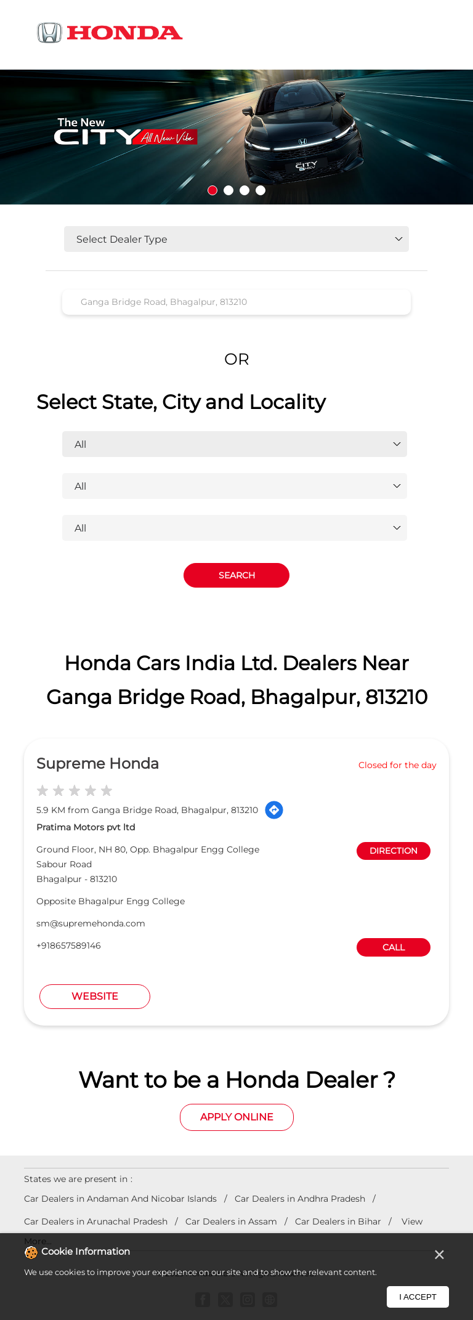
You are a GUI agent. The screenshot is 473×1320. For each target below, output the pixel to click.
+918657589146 (68, 945)
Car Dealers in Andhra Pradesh (300, 1198)
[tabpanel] (236, 137)
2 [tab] (228, 190)
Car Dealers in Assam (231, 1221)
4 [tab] (260, 190)
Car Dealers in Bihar (338, 1221)
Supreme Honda (97, 763)
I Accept (418, 1297)
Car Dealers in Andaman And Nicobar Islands (120, 1198)
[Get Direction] (274, 810)
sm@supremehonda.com (90, 923)
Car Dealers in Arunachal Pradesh (96, 1221)
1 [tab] (212, 190)
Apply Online (236, 1117)
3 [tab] (244, 190)
